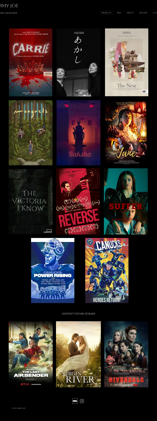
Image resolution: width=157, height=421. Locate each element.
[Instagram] (82, 401)
